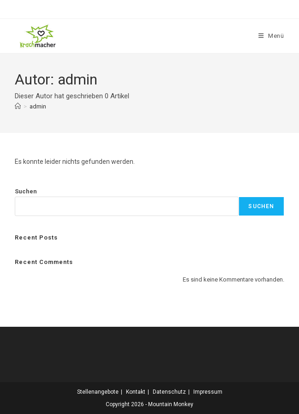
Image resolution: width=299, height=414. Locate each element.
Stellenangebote (98, 392)
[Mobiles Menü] (271, 35)
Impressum (207, 392)
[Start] (18, 106)
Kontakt (135, 392)
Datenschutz (169, 392)
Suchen (26, 191)
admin (38, 106)
